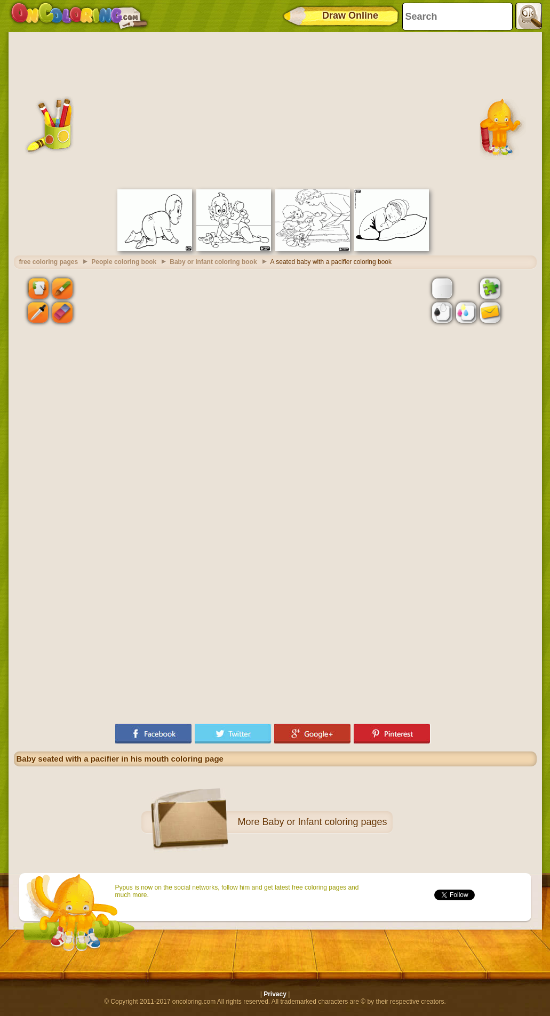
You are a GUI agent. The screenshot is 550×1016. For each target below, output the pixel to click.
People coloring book (123, 262)
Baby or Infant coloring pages (324, 822)
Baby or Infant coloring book (213, 262)
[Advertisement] (275, 109)
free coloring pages (48, 262)
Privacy (275, 994)
